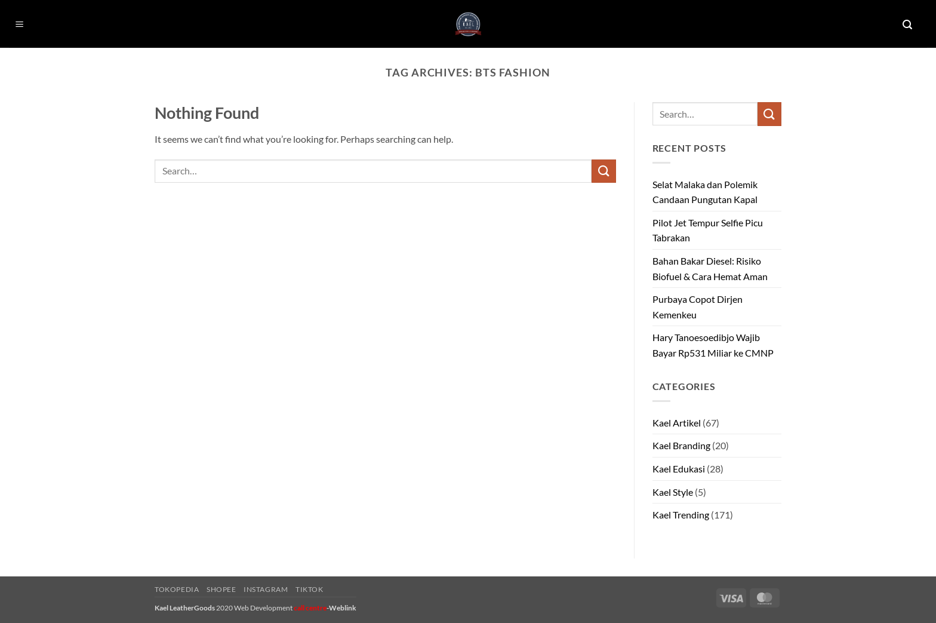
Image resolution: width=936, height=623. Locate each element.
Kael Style (672, 492)
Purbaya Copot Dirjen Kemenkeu (697, 306)
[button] (19, 25)
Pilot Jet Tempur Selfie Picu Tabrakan (707, 230)
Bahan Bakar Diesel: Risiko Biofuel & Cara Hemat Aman (710, 268)
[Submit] (603, 171)
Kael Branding (681, 445)
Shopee (221, 589)
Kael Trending (680, 514)
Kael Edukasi (678, 468)
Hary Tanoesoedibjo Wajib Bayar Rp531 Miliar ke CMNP (713, 345)
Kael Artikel (676, 422)
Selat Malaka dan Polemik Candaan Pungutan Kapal (705, 192)
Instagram (266, 589)
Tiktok (309, 589)
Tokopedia (177, 589)
